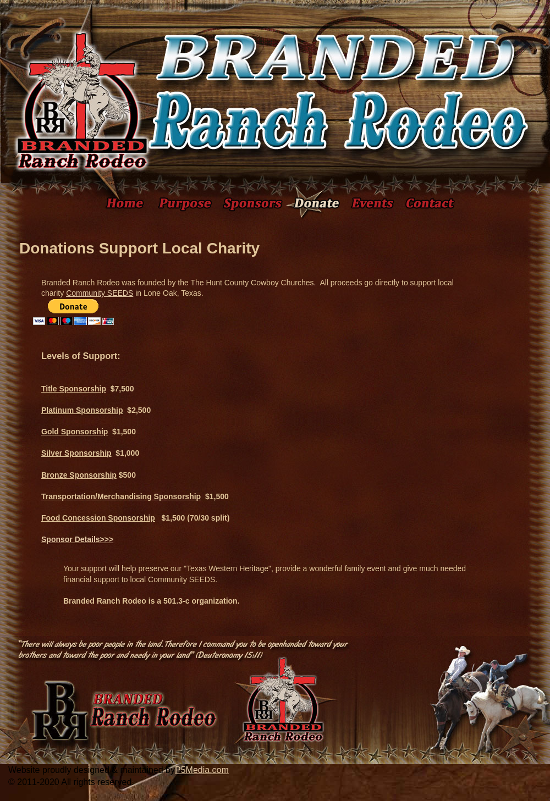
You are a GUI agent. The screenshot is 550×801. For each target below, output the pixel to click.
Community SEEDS (99, 293)
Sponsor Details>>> (77, 539)
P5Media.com (202, 770)
